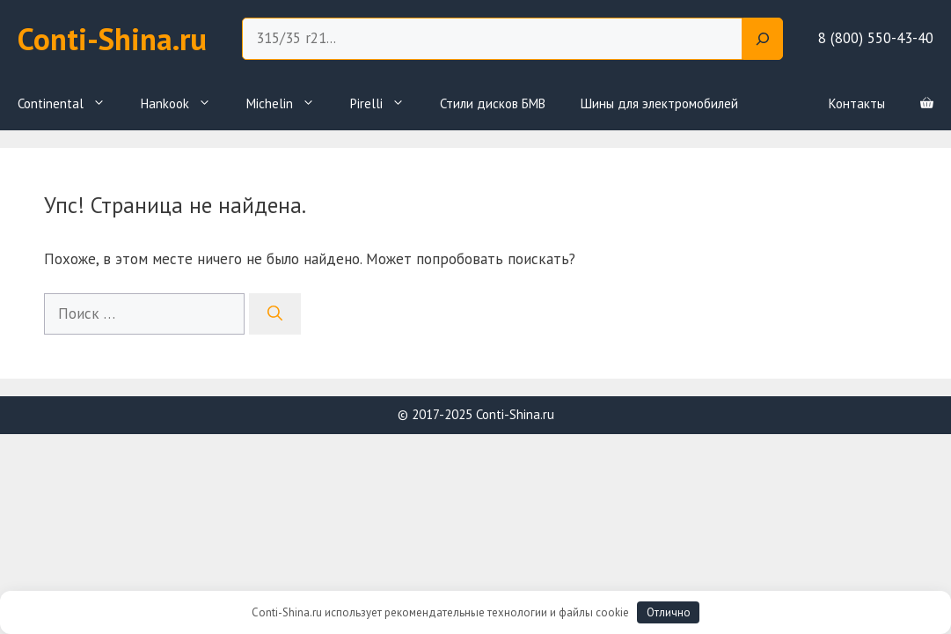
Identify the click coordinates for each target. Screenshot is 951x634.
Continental (70, 103)
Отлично (669, 612)
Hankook (185, 103)
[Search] (763, 39)
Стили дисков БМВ (492, 103)
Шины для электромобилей (659, 103)
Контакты (857, 103)
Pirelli (386, 103)
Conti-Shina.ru (112, 38)
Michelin (289, 103)
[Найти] (275, 314)
